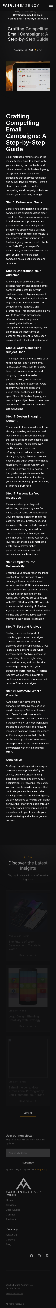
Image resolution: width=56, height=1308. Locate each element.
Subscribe (28, 1163)
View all (28, 1114)
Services (11, 1206)
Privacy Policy (41, 1171)
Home (9, 1201)
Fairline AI (11, 1220)
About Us (11, 1236)
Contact (10, 1215)
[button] (50, 5)
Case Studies (13, 1211)
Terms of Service (14, 1295)
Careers (10, 1240)
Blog (8, 1245)
